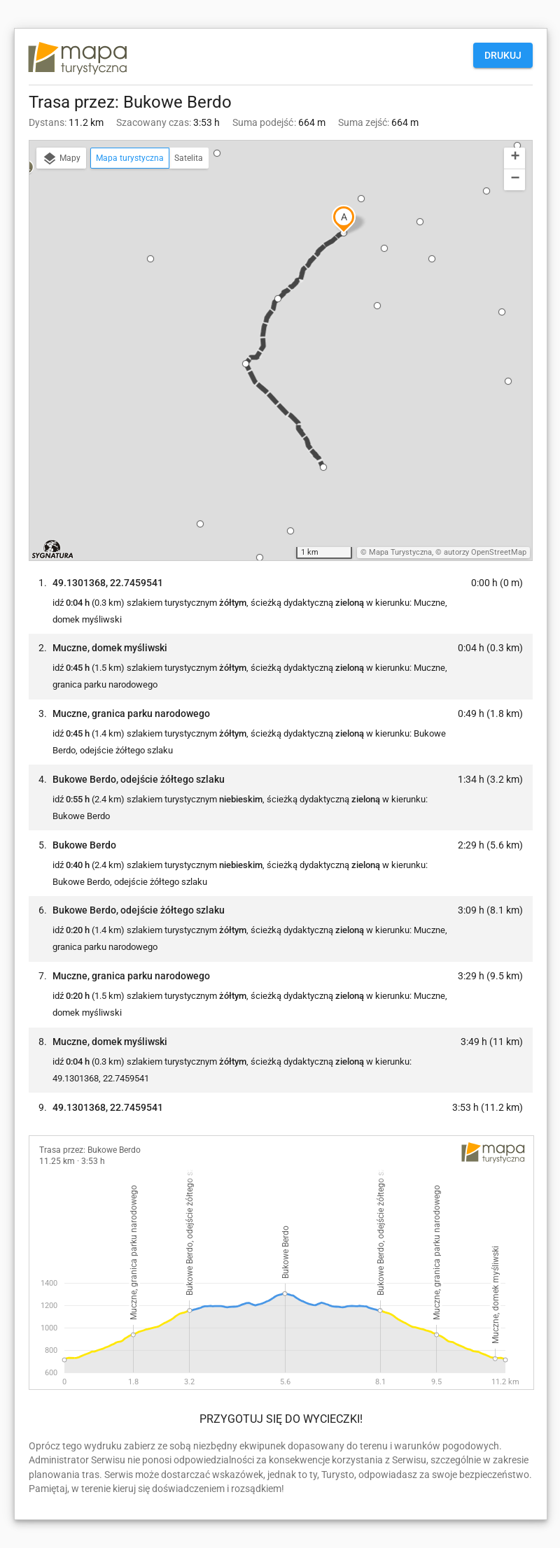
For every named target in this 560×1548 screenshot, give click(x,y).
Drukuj (503, 55)
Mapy (61, 158)
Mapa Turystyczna (400, 552)
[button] (150, 258)
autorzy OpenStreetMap (485, 552)
